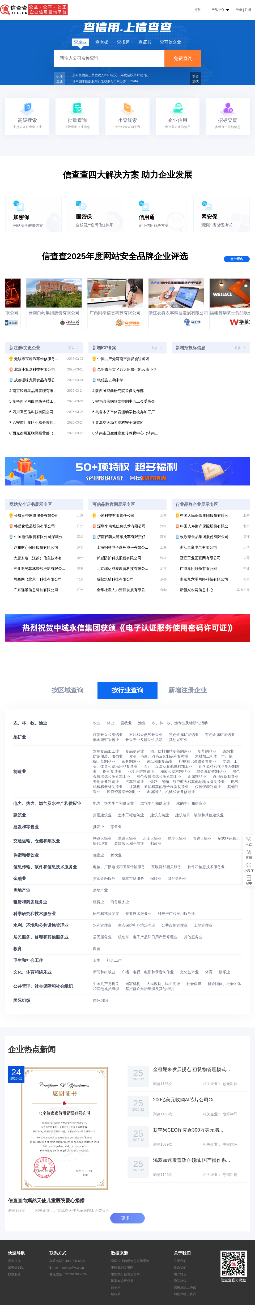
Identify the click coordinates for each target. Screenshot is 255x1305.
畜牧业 (127, 723)
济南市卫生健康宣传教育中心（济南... (125, 433)
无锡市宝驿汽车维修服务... (46, 358)
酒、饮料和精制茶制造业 (171, 751)
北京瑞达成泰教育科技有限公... (132, 568)
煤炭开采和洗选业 (108, 734)
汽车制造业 (135, 781)
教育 (17, 948)
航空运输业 (178, 838)
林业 (111, 723)
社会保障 (194, 984)
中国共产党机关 (106, 984)
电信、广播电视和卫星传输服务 (119, 867)
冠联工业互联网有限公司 (215, 558)
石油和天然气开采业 (146, 734)
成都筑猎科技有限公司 (132, 579)
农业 (97, 723)
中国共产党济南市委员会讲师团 (120, 358)
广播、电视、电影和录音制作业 (148, 972)
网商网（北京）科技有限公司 (48, 579)
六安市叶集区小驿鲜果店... (46, 422)
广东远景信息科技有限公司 (48, 590)
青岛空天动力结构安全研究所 (118, 422)
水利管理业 (103, 925)
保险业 (156, 878)
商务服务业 (119, 902)
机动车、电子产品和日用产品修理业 (148, 937)
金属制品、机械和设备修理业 (171, 792)
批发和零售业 (26, 827)
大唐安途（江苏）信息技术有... (48, 558)
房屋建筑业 (103, 815)
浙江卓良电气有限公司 (215, 547)
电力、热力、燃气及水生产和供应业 (47, 803)
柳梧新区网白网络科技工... (46, 401)
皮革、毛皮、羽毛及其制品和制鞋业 (159, 756)
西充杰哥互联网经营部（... (46, 433)
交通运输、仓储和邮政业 (36, 841)
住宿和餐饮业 (26, 855)
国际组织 (21, 1000)
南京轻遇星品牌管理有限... (46, 390)
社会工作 (114, 960)
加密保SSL (16, 1267)
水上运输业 (153, 838)
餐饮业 (116, 855)
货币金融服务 (104, 878)
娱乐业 (224, 972)
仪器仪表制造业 (208, 786)
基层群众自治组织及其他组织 (149, 989)
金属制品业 (197, 776)
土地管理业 (203, 925)
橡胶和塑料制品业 (175, 771)
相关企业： (44, 1210)
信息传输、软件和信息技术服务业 (45, 867)
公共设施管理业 (175, 925)
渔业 (142, 723)
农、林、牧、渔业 (30, 723)
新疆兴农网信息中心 (215, 590)
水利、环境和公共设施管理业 (41, 925)
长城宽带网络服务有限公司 (46, 515)
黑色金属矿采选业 (184, 734)
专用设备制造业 (106, 781)
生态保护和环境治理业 (137, 925)
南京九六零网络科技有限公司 (215, 579)
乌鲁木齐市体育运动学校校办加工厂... (125, 412)
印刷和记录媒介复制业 (198, 761)
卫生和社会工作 (28, 960)
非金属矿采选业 (106, 739)
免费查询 (183, 58)
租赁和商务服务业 (30, 902)
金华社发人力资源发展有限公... (132, 590)
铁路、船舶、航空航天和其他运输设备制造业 (188, 781)
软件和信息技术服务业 (206, 867)
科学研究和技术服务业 (34, 913)
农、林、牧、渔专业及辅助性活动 (180, 723)
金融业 (19, 878)
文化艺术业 (190, 972)
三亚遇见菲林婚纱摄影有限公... (48, 568)
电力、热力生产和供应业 (114, 803)
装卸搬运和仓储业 (129, 843)
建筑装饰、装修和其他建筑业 (199, 815)
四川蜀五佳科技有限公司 (46, 412)
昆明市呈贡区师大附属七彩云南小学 (124, 369)
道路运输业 (128, 838)
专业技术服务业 (138, 913)
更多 (73, 348)
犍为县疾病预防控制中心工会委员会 (123, 401)
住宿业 (99, 855)
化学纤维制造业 (141, 771)
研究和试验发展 (106, 913)
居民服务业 (103, 937)
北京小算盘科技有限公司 (46, 369)
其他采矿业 (178, 739)
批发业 (99, 827)
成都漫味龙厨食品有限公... (46, 380)
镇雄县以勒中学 (107, 380)
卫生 (97, 960)
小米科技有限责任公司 (129, 515)
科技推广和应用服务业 (176, 913)
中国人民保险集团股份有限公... (213, 515)
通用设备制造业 (225, 776)
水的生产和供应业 (191, 803)
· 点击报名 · (237, 259)
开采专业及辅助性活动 (144, 739)
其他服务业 (193, 937)
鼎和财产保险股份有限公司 (48, 547)
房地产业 (21, 890)
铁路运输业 (103, 838)
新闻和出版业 (104, 972)
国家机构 (133, 984)
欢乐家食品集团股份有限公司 (213, 536)
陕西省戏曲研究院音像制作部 (118, 391)
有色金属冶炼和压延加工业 (159, 776)
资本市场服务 (133, 878)
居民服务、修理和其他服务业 (41, 937)
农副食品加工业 (106, 751)
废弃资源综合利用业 (124, 792)
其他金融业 (177, 878)
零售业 (116, 827)
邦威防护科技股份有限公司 (132, 558)
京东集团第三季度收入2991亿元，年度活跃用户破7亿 (110, 75)
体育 (209, 972)
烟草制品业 (207, 751)
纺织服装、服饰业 (108, 756)
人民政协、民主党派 (164, 984)
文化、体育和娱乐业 (32, 972)
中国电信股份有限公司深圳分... (46, 536)
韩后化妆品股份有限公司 (46, 526)
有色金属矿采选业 (220, 734)
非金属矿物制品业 (212, 771)
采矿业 (19, 737)
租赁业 (99, 902)
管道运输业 (202, 838)
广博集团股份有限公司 (215, 568)
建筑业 (19, 815)
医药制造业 (113, 771)
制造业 (19, 771)
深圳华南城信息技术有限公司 (129, 526)
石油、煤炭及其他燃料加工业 (168, 766)
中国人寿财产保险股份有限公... (213, 526)
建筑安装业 (160, 815)
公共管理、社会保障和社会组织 (43, 986)
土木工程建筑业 (131, 815)
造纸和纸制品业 (160, 761)
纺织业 (228, 751)
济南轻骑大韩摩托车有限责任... (129, 536)
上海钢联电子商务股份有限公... (132, 547)
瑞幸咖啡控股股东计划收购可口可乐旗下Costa (105, 81)
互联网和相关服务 (166, 867)
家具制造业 (131, 761)
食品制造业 (135, 751)
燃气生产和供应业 (155, 803)
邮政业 (156, 843)
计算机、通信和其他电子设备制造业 (159, 786)
